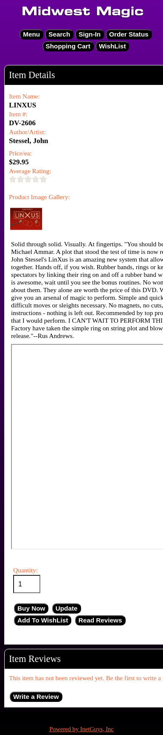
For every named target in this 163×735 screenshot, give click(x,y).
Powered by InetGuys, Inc (81, 729)
